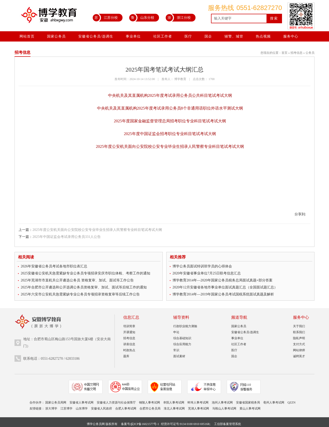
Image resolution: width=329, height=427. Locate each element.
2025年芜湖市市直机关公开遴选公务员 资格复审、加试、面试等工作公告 (77, 280)
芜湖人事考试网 (198, 408)
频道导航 (239, 317)
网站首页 (27, 36)
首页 (285, 53)
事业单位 (133, 36)
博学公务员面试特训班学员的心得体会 (202, 266)
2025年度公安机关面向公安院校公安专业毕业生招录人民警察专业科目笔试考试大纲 (170, 146)
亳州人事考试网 (273, 402)
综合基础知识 (182, 338)
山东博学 (82, 408)
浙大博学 (51, 408)
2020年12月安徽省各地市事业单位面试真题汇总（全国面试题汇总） (225, 287)
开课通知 (129, 332)
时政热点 (129, 350)
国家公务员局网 (55, 402)
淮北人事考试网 (174, 408)
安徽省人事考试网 (82, 402)
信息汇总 (131, 317)
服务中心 (290, 36)
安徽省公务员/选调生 (95, 36)
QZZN (292, 402)
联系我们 (299, 332)
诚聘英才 (299, 356)
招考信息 (296, 53)
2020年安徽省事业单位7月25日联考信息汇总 (206, 273)
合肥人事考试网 (125, 408)
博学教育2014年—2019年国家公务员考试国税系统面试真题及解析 (223, 294)
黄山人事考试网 (250, 408)
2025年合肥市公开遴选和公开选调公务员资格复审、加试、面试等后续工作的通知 (84, 287)
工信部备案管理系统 (227, 424)
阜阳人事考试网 (173, 402)
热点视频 (263, 36)
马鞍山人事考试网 (224, 408)
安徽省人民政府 (101, 408)
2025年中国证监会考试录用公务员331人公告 (66, 237)
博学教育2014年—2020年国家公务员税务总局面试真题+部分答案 (222, 280)
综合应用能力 (182, 344)
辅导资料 (181, 317)
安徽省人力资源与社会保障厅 (116, 402)
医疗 (188, 36)
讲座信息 (129, 344)
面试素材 (179, 356)
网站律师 (299, 350)
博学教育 (180, 79)
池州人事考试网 (222, 402)
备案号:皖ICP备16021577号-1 (140, 424)
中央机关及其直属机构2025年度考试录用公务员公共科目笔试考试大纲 (170, 95)
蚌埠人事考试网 (198, 402)
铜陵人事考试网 (149, 402)
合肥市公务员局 (150, 408)
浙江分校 (178, 17)
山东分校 (141, 17)
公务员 (310, 53)
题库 (126, 356)
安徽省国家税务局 (248, 402)
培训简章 (129, 326)
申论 (176, 332)
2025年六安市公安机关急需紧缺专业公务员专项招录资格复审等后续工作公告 (80, 294)
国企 (208, 36)
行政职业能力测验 (185, 326)
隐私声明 (299, 338)
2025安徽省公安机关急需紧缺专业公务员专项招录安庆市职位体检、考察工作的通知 (85, 273)
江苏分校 (105, 17)
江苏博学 (66, 408)
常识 (176, 350)
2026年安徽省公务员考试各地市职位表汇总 (54, 266)
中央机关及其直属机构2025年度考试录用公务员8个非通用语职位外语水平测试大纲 (170, 108)
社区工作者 (162, 36)
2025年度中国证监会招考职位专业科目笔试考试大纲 (170, 134)
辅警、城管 (233, 36)
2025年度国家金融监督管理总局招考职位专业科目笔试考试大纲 (170, 121)
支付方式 (299, 344)
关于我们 (299, 326)
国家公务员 (56, 36)
